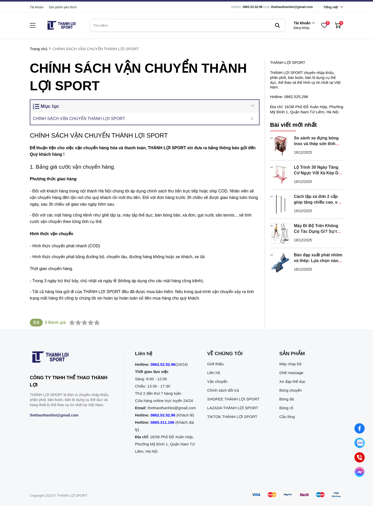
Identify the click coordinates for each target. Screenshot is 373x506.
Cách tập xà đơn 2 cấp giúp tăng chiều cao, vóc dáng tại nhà (318, 202)
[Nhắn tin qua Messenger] (359, 471)
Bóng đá (286, 399)
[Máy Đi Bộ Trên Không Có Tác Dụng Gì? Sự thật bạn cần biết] (280, 233)
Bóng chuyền (290, 390)
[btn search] (277, 25)
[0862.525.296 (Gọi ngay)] (359, 457)
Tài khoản (37, 7)
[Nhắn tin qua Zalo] (359, 442)
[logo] (61, 25)
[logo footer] (71, 358)
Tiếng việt (331, 7)
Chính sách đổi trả (223, 390)
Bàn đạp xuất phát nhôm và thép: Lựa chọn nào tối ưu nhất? (318, 261)
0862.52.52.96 (253, 7)
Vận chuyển (217, 381)
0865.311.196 (162, 422)
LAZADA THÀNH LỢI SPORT (232, 408)
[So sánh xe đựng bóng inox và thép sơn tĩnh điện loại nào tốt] (280, 145)
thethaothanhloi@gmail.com (292, 7)
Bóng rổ (286, 408)
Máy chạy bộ (290, 364)
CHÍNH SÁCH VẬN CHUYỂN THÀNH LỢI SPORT (79, 118)
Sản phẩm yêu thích (62, 7)
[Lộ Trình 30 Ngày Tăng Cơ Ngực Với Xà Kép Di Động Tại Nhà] (280, 175)
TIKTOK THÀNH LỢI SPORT (232, 416)
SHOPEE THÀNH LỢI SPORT (233, 399)
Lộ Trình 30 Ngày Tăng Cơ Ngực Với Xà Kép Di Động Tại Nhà (317, 173)
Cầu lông (287, 416)
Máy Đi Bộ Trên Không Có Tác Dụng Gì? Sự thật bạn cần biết (318, 231)
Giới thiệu (215, 364)
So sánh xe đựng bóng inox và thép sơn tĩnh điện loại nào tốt (316, 144)
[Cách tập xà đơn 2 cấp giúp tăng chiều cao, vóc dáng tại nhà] (280, 204)
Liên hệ (213, 372)
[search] (188, 25)
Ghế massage (291, 372)
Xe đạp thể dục (292, 381)
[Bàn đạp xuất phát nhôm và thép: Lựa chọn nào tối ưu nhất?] (280, 262)
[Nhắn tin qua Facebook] (359, 428)
